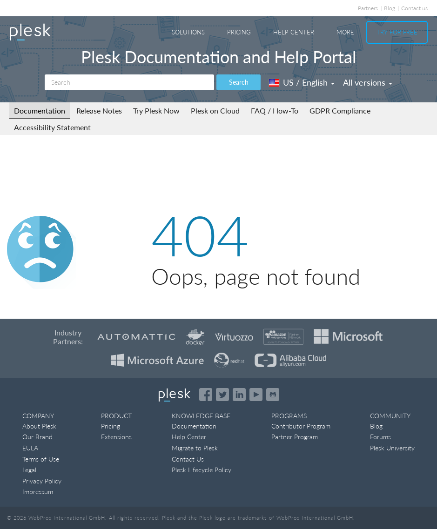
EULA (30, 448)
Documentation (39, 110)
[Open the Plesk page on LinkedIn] (239, 394)
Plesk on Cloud (215, 110)
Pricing (239, 32)
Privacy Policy (41, 481)
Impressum (37, 492)
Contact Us (188, 459)
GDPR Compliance (339, 110)
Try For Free (396, 32)
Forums (380, 437)
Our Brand (37, 437)
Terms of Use (40, 459)
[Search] (129, 82)
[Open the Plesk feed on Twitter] (222, 394)
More (345, 32)
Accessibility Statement (52, 127)
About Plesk (39, 426)
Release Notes (99, 110)
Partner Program (294, 437)
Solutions (188, 32)
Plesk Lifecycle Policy (201, 470)
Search (239, 82)
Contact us (414, 8)
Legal (29, 470)
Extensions (116, 437)
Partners (368, 8)
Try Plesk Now (156, 110)
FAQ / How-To (274, 110)
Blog (389, 8)
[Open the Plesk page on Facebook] (205, 394)
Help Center (293, 32)
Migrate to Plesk (195, 448)
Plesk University (392, 448)
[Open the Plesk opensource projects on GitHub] (272, 394)
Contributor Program (300, 426)
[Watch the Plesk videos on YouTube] (255, 394)
